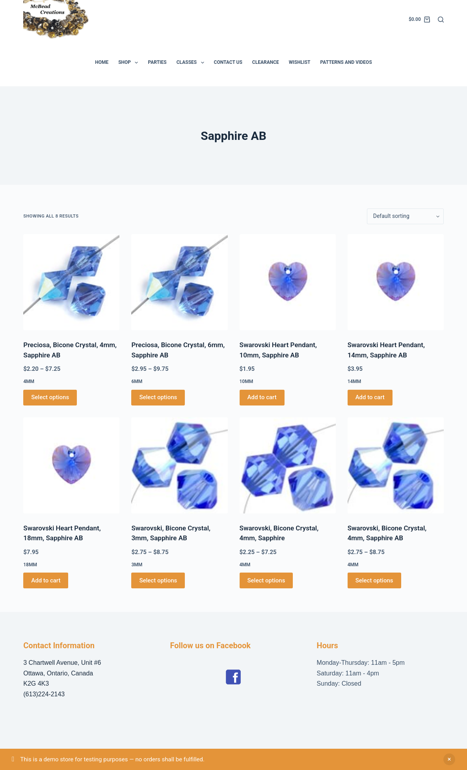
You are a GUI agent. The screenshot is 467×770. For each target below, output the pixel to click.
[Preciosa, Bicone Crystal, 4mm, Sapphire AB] (71, 282)
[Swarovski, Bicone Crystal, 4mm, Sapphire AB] (396, 465)
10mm (246, 381)
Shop (129, 62)
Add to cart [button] (262, 397)
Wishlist (300, 62)
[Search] (441, 19)
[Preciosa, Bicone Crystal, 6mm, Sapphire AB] (179, 282)
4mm (28, 381)
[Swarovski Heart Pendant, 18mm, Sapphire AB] (71, 465)
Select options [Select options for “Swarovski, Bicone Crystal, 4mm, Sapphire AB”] (374, 580)
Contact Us (228, 62)
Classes (192, 62)
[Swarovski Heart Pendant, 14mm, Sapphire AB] (396, 282)
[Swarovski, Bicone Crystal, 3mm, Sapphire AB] (179, 465)
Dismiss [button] (449, 759)
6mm (136, 381)
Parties (157, 62)
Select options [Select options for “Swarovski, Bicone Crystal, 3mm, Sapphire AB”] (158, 580)
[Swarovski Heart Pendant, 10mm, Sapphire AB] (288, 282)
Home (101, 62)
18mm (30, 564)
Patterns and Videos (346, 62)
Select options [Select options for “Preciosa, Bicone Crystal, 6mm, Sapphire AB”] (158, 397)
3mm (136, 564)
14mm (354, 381)
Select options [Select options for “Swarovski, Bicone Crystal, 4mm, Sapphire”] (266, 580)
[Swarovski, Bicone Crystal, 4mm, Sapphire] (288, 465)
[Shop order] (405, 216)
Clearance (265, 62)
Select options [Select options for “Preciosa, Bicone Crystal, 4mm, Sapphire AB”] (50, 397)
